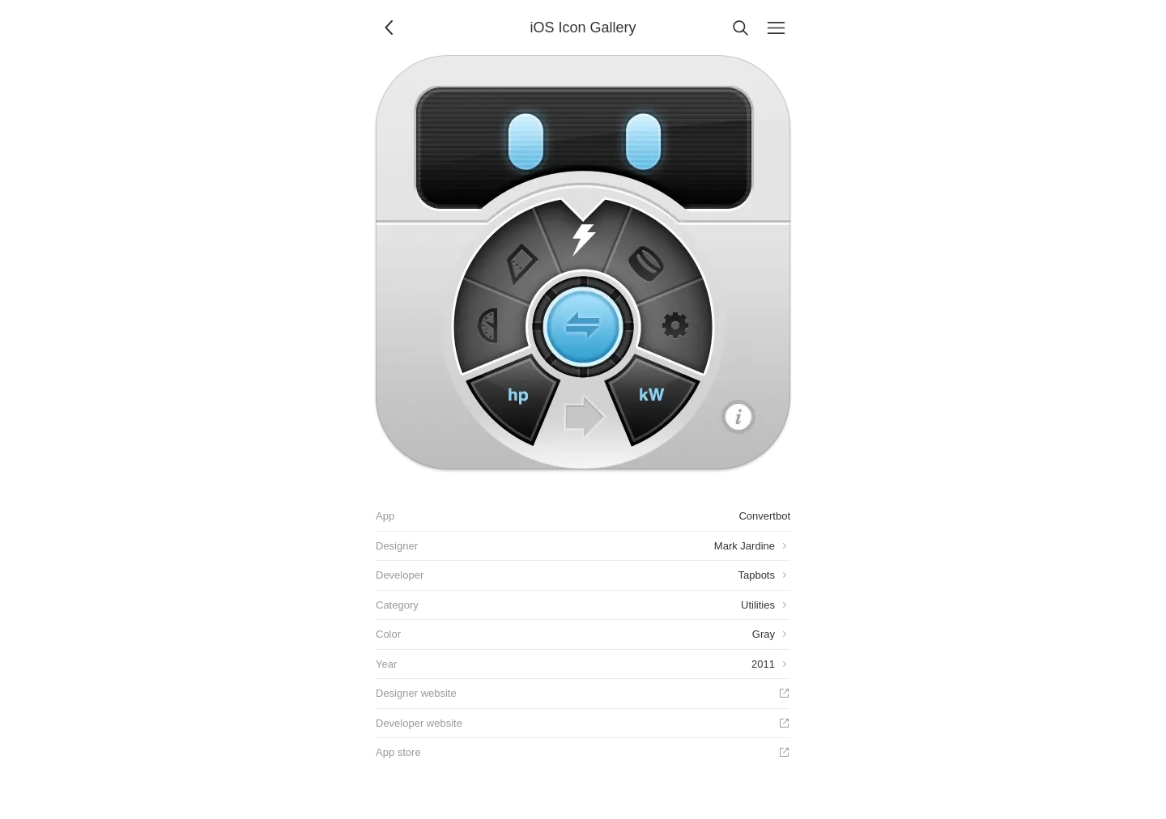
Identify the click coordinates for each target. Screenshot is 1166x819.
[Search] (740, 27)
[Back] (390, 27)
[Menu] (775, 27)
